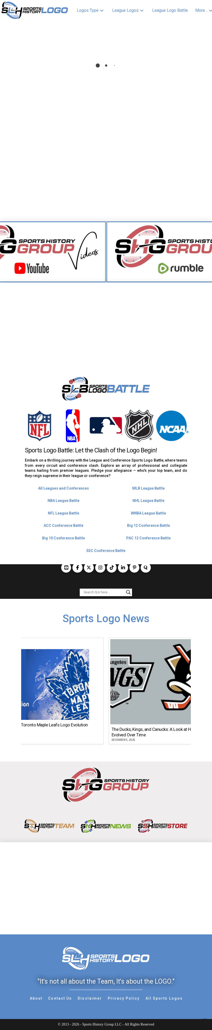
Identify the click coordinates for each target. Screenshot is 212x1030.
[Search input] (103, 592)
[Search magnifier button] (128, 592)
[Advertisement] (106, 319)
